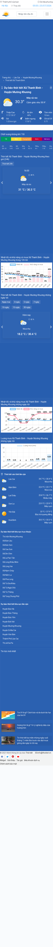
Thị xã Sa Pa (8, 643)
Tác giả (20, 760)
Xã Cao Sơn (7, 549)
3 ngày (17, 302)
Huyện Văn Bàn (9, 634)
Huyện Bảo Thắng (10, 613)
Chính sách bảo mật (8, 764)
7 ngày (36, 302)
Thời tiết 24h (7, 164)
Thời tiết (29, 753)
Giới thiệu (11, 760)
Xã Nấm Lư (7, 575)
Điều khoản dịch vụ (32, 760)
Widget (3, 760)
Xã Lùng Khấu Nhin (10, 562)
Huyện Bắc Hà (8, 609)
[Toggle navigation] (47, 14)
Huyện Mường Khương (32, 78)
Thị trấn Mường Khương (13, 537)
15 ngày (16, 307)
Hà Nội (5, 5)
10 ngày (5, 307)
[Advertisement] (26, 45)
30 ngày (27, 307)
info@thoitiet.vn (43, 753)
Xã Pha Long (8, 579)
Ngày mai (6, 302)
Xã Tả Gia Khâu (9, 583)
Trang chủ (6, 78)
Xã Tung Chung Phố (11, 596)
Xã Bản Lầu (7, 541)
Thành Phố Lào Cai (10, 639)
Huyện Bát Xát (9, 622)
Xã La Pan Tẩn (9, 558)
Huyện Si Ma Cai (9, 630)
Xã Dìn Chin (7, 554)
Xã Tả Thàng (8, 592)
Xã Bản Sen (7, 545)
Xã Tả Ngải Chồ (9, 588)
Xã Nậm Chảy (8, 571)
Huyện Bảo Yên (9, 617)
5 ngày (26, 302)
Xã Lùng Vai (8, 566)
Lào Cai (17, 78)
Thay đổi (16, 6)
